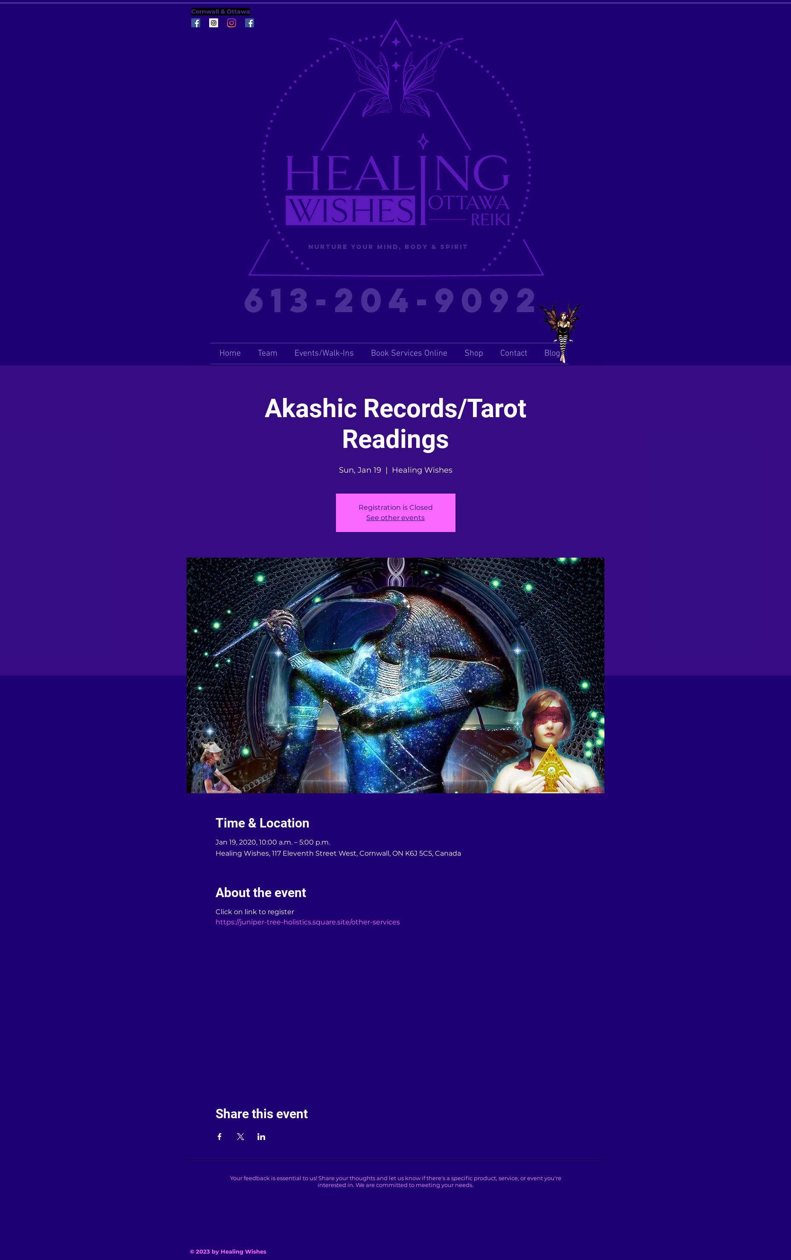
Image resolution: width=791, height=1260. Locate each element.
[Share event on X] (240, 1136)
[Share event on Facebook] (220, 1136)
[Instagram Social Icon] (213, 22)
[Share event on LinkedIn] (261, 1136)
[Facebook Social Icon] (195, 22)
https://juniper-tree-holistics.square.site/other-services (308, 922)
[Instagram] (231, 22)
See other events (395, 518)
